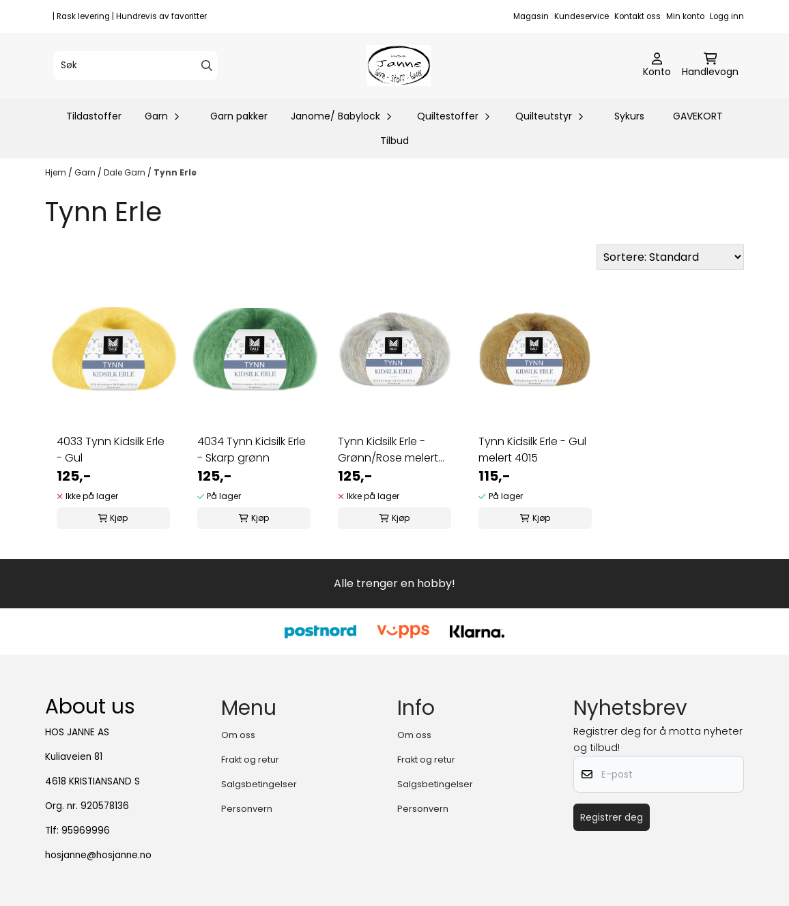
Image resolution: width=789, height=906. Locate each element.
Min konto (685, 16)
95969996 (85, 830)
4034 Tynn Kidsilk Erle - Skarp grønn (251, 450)
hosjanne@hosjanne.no (98, 855)
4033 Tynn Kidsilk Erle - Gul (110, 450)
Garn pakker (239, 116)
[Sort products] (670, 257)
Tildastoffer (93, 116)
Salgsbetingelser (259, 784)
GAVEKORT (698, 116)
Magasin (531, 16)
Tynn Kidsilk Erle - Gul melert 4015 (532, 450)
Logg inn (727, 16)
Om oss (238, 735)
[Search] (207, 65)
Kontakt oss (637, 16)
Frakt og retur (250, 759)
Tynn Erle (175, 172)
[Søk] (135, 65)
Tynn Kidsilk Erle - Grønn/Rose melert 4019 (388, 450)
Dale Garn (125, 172)
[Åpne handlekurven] (710, 65)
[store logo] (398, 65)
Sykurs (629, 116)
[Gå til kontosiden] (656, 65)
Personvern (246, 809)
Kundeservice (581, 16)
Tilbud (394, 140)
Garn (86, 172)
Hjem (56, 172)
